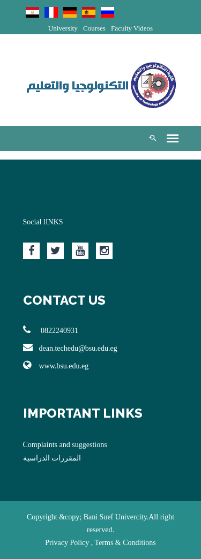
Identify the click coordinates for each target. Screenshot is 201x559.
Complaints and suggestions (65, 445)
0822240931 (51, 330)
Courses (94, 28)
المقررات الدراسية (52, 458)
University (63, 28)
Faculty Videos (132, 28)
